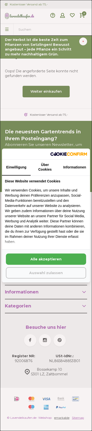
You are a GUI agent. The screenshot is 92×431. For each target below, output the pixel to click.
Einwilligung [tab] (16, 167)
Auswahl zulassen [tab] (46, 273)
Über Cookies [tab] (45, 167)
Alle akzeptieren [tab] (46, 259)
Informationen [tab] (74, 167)
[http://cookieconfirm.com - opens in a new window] (68, 154)
